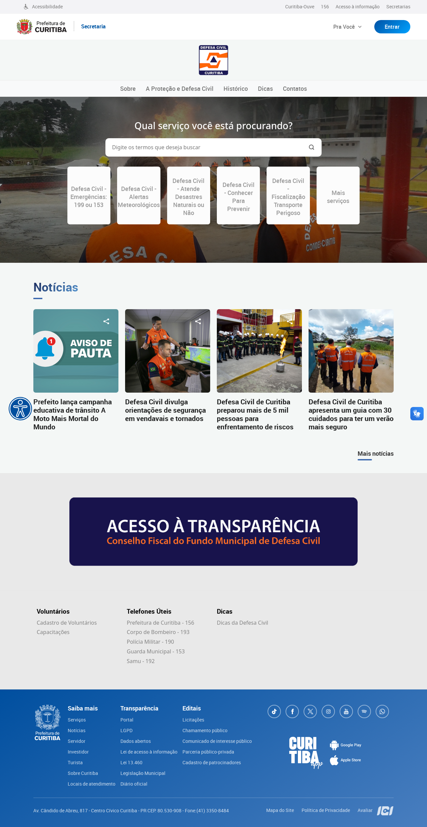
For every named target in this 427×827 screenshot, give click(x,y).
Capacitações (53, 632)
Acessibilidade (43, 6)
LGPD (126, 730)
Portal (126, 719)
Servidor (76, 741)
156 (325, 6)
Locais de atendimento (91, 784)
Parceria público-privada (208, 752)
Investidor (78, 752)
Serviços (77, 719)
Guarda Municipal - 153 (156, 651)
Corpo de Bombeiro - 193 (158, 632)
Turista (75, 762)
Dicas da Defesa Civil (242, 622)
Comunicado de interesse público (217, 741)
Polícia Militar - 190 (150, 641)
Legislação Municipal (142, 773)
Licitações (193, 719)
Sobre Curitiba (83, 773)
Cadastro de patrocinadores (211, 762)
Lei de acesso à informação (148, 752)
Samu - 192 (141, 661)
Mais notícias (376, 453)
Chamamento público (205, 730)
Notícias (76, 730)
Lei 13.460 (131, 762)
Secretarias (398, 6)
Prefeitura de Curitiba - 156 (160, 622)
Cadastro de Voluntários (67, 622)
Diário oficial (133, 784)
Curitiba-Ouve (299, 6)
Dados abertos (135, 741)
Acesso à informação (358, 6)
